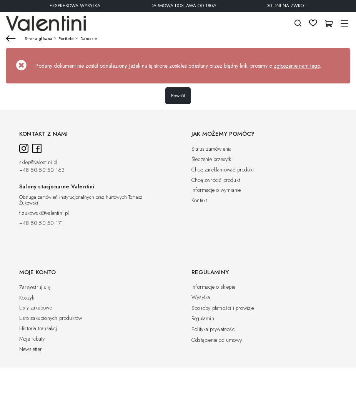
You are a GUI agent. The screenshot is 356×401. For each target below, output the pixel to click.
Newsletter (30, 349)
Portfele (66, 38)
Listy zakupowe (35, 308)
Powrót (178, 95)
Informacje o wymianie (216, 190)
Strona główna (39, 38)
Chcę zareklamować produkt (222, 170)
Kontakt (199, 201)
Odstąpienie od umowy (216, 340)
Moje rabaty (32, 339)
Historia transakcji (38, 329)
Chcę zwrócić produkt (215, 180)
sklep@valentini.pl (38, 163)
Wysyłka (200, 298)
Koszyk (26, 298)
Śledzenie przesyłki (212, 159)
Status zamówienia (211, 149)
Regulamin (202, 319)
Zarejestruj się (34, 288)
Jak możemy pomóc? (223, 134)
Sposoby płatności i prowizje (222, 308)
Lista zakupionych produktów (50, 318)
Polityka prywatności (213, 329)
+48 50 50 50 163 (42, 170)
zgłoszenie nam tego (297, 66)
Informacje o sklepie (213, 287)
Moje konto (37, 272)
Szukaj (298, 23)
